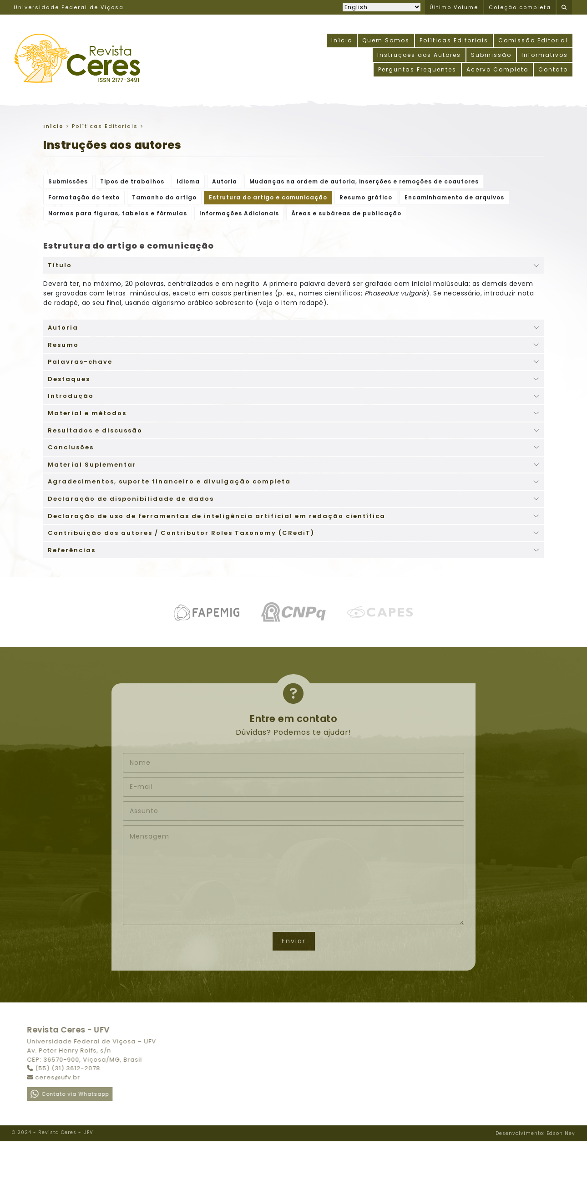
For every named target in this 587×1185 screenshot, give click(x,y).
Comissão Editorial (533, 40)
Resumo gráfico (365, 197)
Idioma (188, 181)
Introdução (71, 396)
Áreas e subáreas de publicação (346, 213)
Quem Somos (386, 40)
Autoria (224, 181)
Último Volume (454, 7)
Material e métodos (87, 413)
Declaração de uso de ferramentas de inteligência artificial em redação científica (216, 516)
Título (60, 265)
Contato (553, 69)
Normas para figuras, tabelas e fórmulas (117, 213)
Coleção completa (520, 7)
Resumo (63, 345)
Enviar (294, 941)
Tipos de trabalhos (132, 181)
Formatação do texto (84, 197)
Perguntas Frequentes (417, 69)
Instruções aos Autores (419, 55)
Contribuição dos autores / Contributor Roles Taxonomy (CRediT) (181, 533)
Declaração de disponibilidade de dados (131, 498)
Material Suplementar (92, 464)
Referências (72, 550)
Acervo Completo (497, 69)
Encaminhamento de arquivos (454, 197)
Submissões (68, 181)
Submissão (491, 55)
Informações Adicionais (239, 213)
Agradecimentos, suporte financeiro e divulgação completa (169, 481)
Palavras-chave (80, 361)
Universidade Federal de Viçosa (69, 7)
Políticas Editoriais (454, 40)
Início (341, 40)
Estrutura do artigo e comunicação (268, 197)
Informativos (544, 55)
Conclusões (71, 447)
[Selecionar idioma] (381, 7)
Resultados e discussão (95, 430)
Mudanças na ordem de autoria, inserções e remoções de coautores (364, 181)
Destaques (69, 379)
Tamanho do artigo (164, 197)
